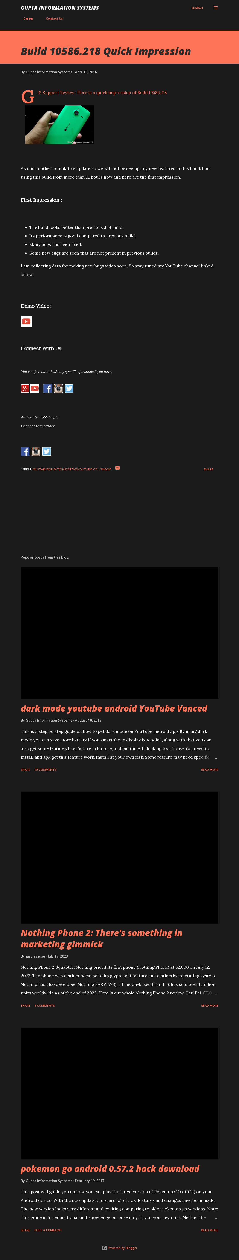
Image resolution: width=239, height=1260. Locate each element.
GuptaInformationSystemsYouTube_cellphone (72, 469)
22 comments (45, 770)
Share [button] (208, 469)
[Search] (197, 7)
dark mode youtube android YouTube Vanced (114, 708)
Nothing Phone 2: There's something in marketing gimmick (102, 938)
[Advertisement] (119, 518)
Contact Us (51, 18)
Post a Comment (48, 1230)
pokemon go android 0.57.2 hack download (110, 1168)
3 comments (44, 1005)
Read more (209, 770)
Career (26, 18)
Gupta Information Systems (60, 7)
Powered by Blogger (119, 1248)
